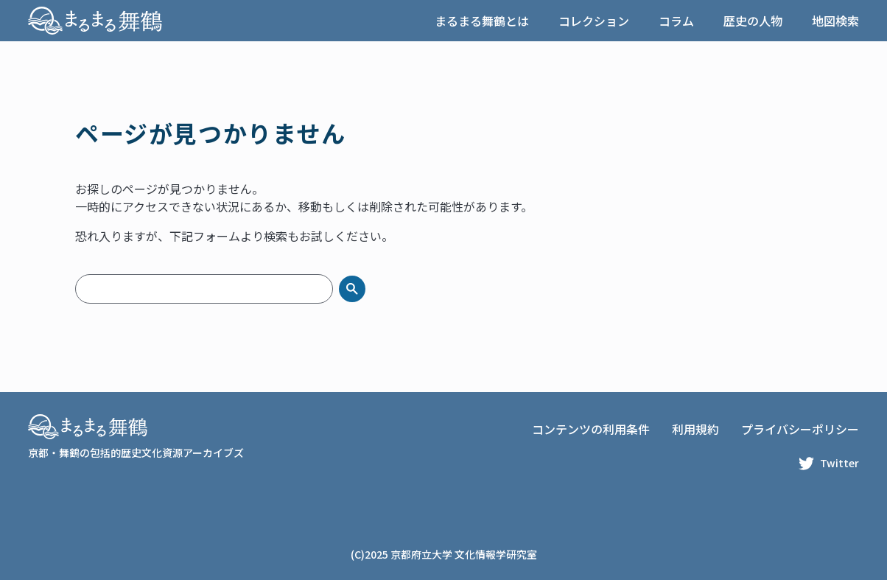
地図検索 (835, 20)
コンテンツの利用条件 (591, 429)
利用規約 (695, 429)
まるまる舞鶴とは (482, 20)
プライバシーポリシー (800, 429)
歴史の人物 (752, 20)
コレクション (593, 20)
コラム (676, 20)
